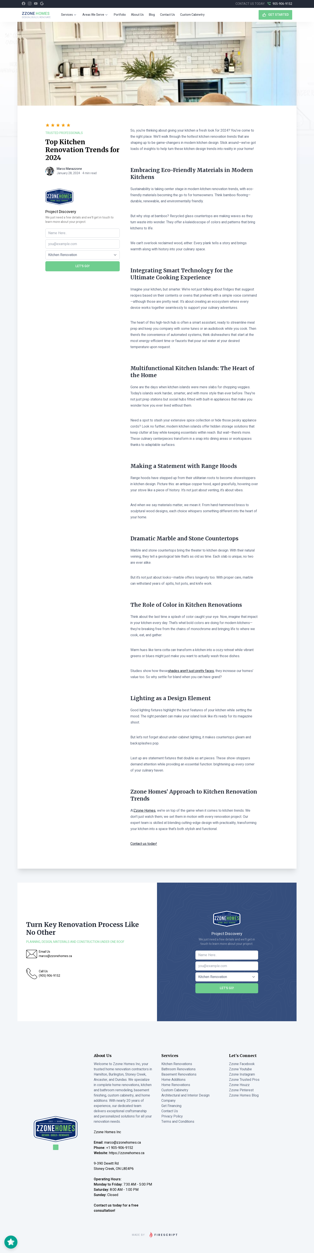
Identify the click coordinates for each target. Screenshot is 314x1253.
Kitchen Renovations (176, 1064)
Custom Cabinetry (192, 14)
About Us (137, 14)
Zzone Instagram (242, 1074)
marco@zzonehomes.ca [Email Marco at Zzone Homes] (122, 1142)
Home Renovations (175, 1085)
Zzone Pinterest (241, 1090)
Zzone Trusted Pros (244, 1079)
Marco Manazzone (69, 169)
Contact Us (167, 14)
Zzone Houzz (239, 1085)
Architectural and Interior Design (185, 1095)
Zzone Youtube (240, 1069)
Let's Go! (82, 266)
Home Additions (173, 1079)
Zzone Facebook (242, 1064)
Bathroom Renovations (178, 1069)
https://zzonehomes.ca (126, 1153)
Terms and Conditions (177, 1121)
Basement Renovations (178, 1074)
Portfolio (120, 14)
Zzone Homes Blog (244, 1095)
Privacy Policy (172, 1116)
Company (168, 1100)
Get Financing (171, 1106)
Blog (152, 14)
